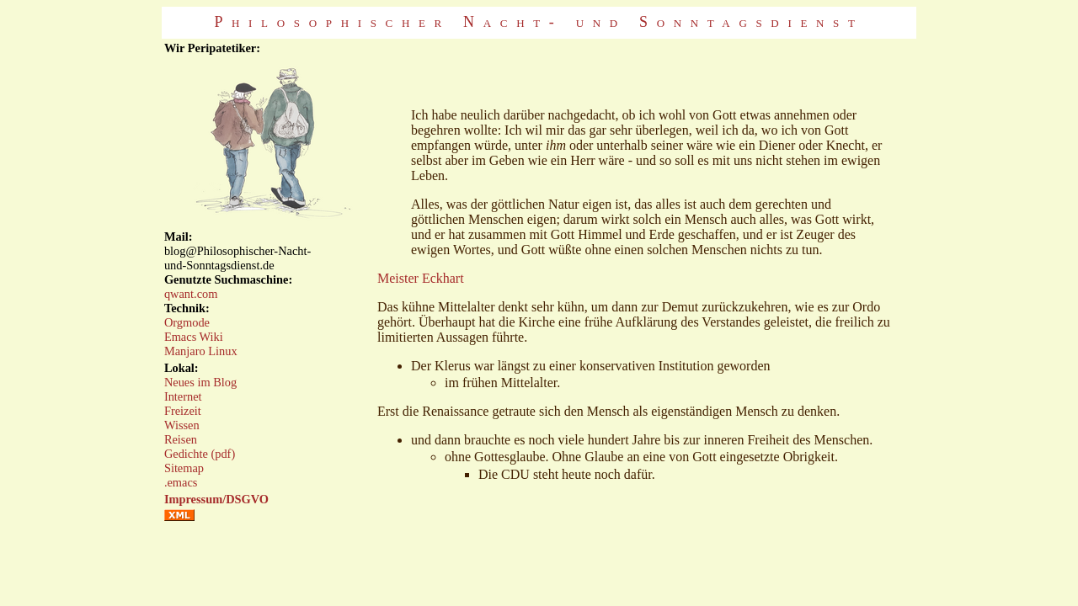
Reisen (180, 439)
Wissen (182, 425)
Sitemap (184, 468)
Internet (183, 396)
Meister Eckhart (420, 278)
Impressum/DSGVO (216, 499)
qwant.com (191, 293)
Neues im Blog (200, 382)
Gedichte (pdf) (199, 453)
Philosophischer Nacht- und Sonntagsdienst (538, 21)
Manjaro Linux (200, 351)
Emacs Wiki (193, 336)
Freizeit (182, 410)
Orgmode (187, 322)
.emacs (181, 482)
